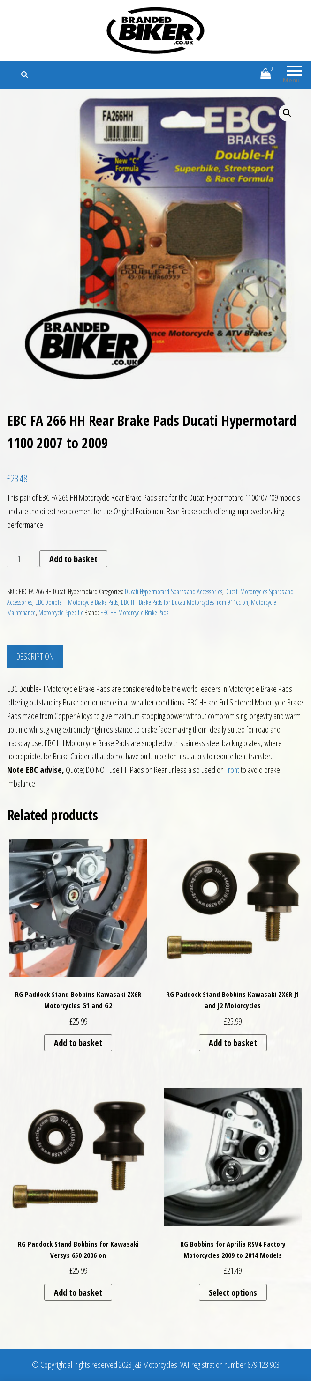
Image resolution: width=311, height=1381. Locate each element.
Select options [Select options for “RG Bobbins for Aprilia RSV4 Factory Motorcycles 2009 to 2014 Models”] (233, 1292)
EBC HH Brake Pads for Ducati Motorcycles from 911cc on (184, 602)
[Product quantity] (22, 558)
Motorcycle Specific (60, 612)
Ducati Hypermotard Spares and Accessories (173, 591)
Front (232, 769)
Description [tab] (34, 656)
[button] (287, 112)
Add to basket (73, 558)
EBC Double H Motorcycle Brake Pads (76, 602)
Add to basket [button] (78, 1042)
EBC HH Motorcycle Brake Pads (134, 612)
